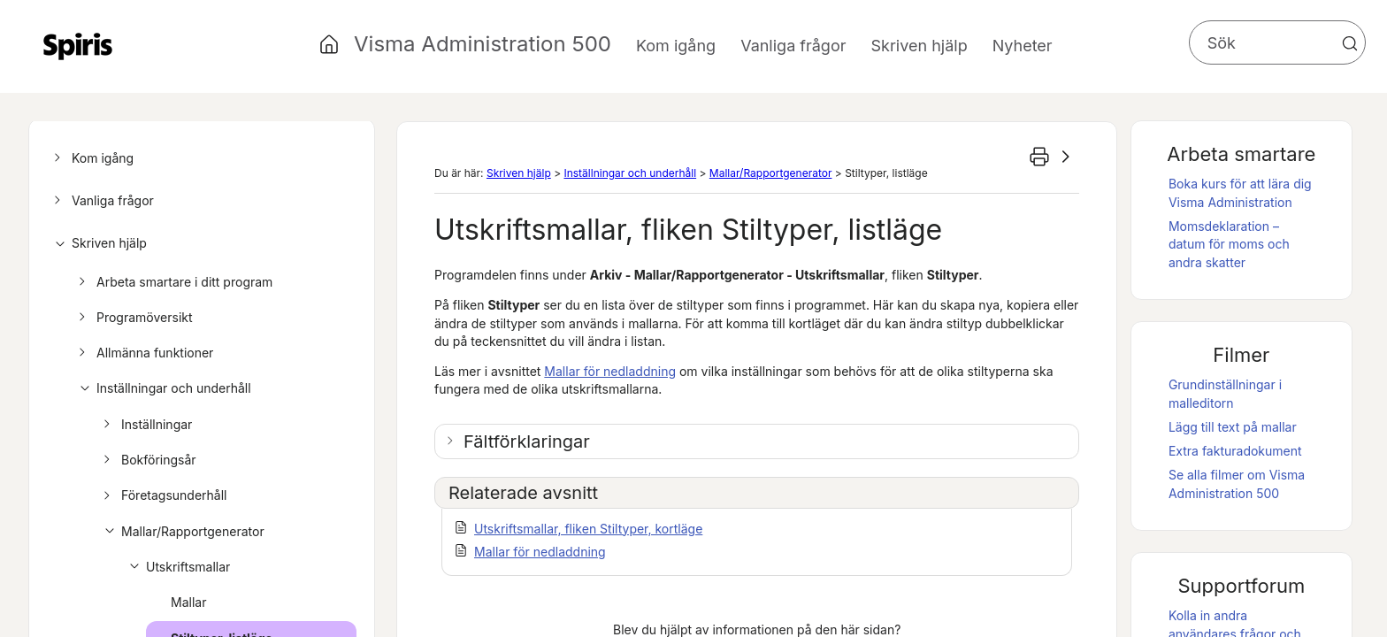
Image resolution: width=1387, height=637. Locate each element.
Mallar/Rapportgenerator (181, 531)
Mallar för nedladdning (610, 371)
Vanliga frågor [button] (793, 45)
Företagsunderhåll (162, 495)
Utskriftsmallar (176, 567)
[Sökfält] (1277, 42)
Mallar (188, 602)
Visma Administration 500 (482, 44)
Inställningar (145, 424)
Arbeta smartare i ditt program (172, 282)
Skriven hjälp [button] (918, 45)
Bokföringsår (147, 460)
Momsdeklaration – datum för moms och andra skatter (1229, 244)
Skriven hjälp (98, 243)
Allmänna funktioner (143, 353)
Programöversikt (133, 317)
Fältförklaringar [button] (527, 441)
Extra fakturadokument (1235, 450)
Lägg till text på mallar (1233, 426)
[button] (1350, 43)
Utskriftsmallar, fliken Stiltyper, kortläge (588, 528)
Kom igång (91, 158)
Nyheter (1022, 45)
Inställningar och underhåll (162, 388)
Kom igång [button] (676, 45)
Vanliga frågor (101, 201)
